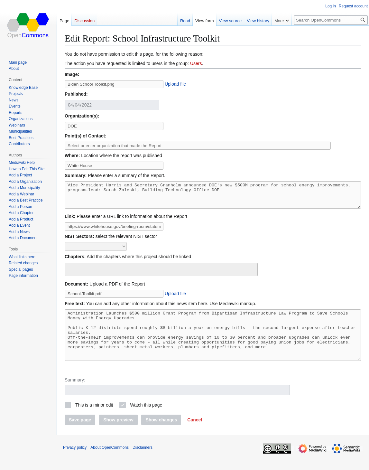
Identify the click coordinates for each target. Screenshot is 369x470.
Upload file (175, 84)
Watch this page (146, 419)
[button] (194, 434)
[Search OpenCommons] (331, 20)
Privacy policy (75, 462)
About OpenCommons (109, 462)
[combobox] (161, 274)
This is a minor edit (94, 419)
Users (196, 63)
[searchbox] (71, 273)
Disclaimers (142, 462)
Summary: (75, 394)
